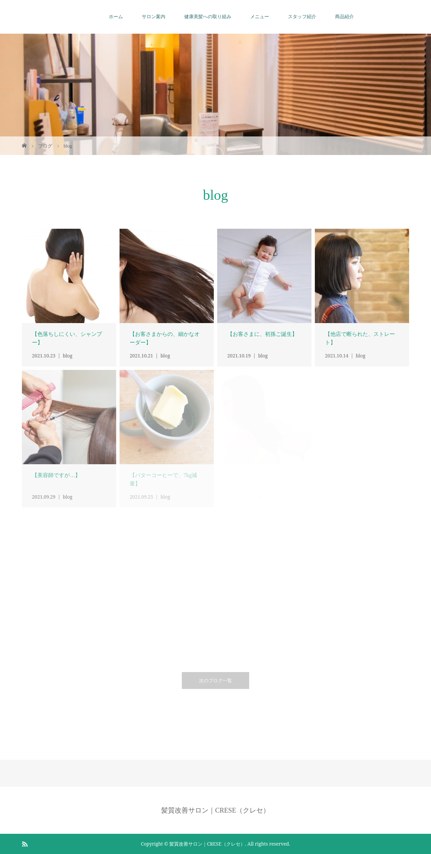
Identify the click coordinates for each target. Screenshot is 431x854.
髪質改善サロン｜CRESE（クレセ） (215, 810)
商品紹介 (344, 16)
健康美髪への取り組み (207, 16)
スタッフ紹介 (302, 16)
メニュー (259, 16)
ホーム (116, 16)
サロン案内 (153, 16)
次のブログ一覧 (215, 680)
